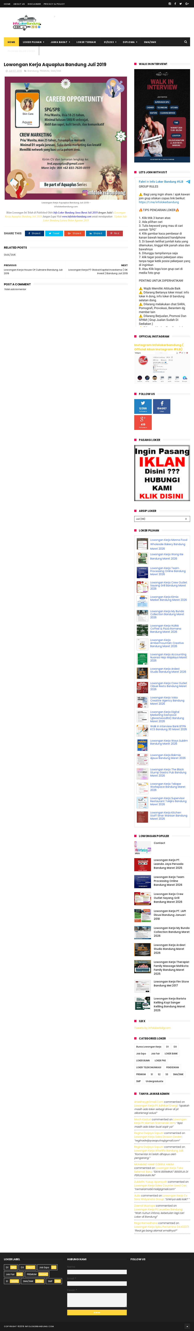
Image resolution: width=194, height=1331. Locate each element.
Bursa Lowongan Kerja (148, 1046)
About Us (19, 3)
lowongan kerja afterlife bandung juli (158, 1150)
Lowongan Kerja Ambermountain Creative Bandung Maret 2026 (167, 643)
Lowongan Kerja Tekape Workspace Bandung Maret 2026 (167, 787)
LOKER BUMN (143, 1060)
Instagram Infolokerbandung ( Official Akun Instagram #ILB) (159, 347)
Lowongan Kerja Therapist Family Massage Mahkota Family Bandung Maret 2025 (171, 968)
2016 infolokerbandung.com (36, 1326)
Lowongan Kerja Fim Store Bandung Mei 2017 (171, 983)
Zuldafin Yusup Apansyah (150, 1182)
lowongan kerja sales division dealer (158, 1137)
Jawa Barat (59, 42)
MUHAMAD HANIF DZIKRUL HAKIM (154, 1164)
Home (7, 3)
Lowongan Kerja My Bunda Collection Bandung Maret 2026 (167, 614)
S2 (159, 1074)
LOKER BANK (171, 1053)
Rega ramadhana (146, 1223)
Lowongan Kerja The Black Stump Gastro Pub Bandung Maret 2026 (168, 773)
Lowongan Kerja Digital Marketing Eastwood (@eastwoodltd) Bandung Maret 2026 (167, 716)
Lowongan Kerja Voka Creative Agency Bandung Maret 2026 (167, 701)
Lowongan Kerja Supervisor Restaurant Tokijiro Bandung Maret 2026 (168, 801)
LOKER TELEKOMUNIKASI (148, 1067)
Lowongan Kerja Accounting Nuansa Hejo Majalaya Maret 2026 (168, 658)
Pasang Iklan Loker (21, 51)
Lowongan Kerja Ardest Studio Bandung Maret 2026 (168, 670)
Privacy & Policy (54, 3)
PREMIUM (44, 70)
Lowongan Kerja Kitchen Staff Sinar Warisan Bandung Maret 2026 (168, 816)
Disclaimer (34, 3)
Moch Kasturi (142, 1119)
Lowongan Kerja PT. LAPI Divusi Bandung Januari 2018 (170, 915)
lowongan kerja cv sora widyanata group (160, 1197)
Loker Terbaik (86, 42)
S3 (167, 1074)
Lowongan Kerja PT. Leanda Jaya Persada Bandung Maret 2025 (168, 864)
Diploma (129, 42)
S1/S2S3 (109, 42)
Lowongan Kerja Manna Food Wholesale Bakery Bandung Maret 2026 (168, 544)
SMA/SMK (150, 42)
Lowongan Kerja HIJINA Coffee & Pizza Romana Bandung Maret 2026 (165, 629)
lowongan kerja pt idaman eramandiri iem (160, 1121)
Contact (159, 843)
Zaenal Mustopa (144, 1206)
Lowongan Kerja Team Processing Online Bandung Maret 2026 (168, 571)
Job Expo (141, 1053)
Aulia (137, 1195)
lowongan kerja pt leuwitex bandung (158, 1209)
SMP (138, 1081)
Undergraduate (154, 1081)
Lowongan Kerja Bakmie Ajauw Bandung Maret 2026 (168, 756)
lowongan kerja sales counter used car (160, 1185)
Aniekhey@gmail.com (148, 1102)
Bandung (33, 70)
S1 (152, 1074)
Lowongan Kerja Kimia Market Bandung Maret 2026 (168, 598)
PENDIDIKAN (172, 1067)
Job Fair (155, 1053)
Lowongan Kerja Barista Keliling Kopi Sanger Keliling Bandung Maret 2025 (170, 1004)
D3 (175, 1046)
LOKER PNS (160, 1060)
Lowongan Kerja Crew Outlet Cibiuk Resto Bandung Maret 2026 (168, 686)
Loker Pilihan (32, 42)
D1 (167, 1046)
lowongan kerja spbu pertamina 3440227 (161, 1227)
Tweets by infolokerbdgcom (152, 1028)
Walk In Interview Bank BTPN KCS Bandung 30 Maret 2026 (168, 727)
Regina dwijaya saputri (148, 1133)
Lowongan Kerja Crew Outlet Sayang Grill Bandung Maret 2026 (168, 586)
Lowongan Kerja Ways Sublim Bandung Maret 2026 (169, 742)
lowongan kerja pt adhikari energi (155, 1105)
